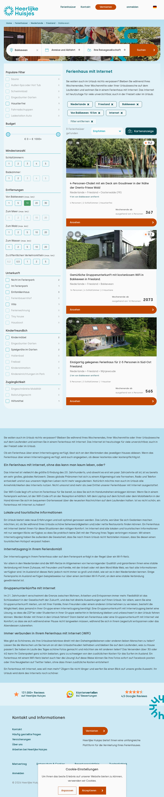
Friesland (50, 23)
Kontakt (85, 6)
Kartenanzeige (141, 131)
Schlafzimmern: (15, 157)
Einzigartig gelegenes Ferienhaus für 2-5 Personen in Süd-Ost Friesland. (110, 364)
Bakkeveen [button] (128, 104)
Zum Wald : (17, 226)
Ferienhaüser (68, 6)
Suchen (141, 50)
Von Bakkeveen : (20, 196)
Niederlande (37, 23)
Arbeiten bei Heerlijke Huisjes (29, 749)
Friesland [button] (104, 104)
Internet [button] (114, 112)
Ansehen (75, 222)
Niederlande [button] (78, 104)
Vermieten (92, 730)
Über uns (17, 744)
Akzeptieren (89, 790)
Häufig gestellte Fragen (26, 734)
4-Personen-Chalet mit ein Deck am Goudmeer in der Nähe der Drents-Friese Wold (109, 185)
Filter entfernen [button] (80, 121)
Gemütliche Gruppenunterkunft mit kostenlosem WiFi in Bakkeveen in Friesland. (107, 277)
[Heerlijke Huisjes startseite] (21, 11)
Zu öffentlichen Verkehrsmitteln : (30, 255)
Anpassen (67, 790)
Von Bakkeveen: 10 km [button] (84, 112)
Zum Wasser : (18, 240)
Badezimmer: (13, 172)
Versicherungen (21, 739)
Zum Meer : (17, 211)
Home (9, 23)
